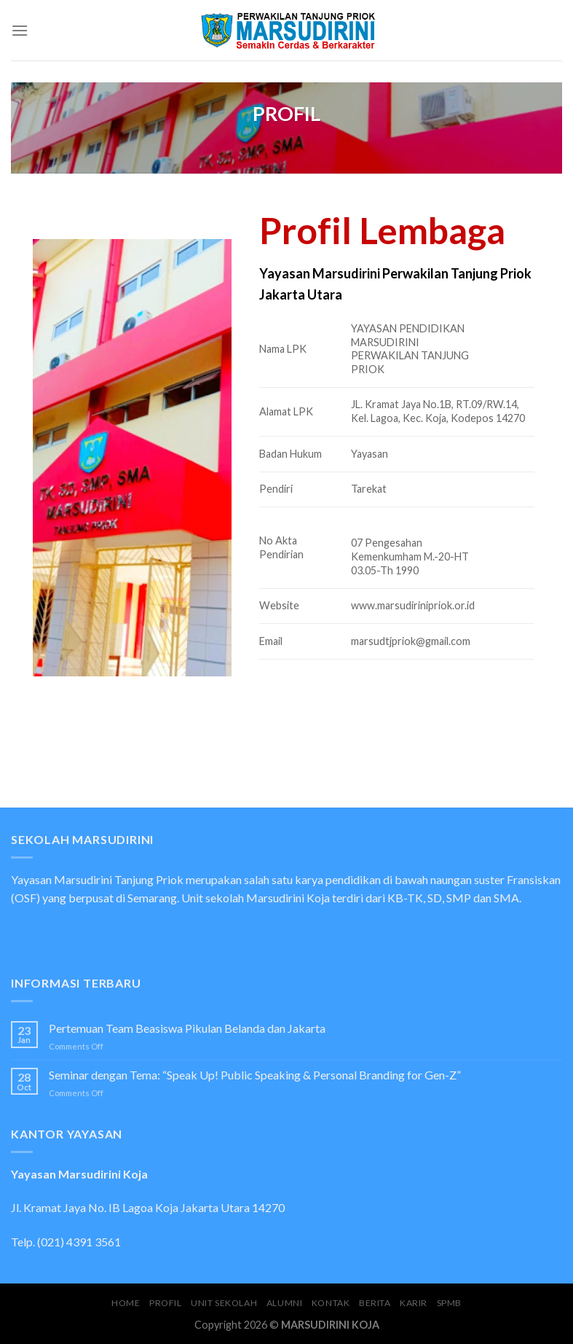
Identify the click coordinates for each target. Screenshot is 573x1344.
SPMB (449, 1302)
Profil (165, 1302)
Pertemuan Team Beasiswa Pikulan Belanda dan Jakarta (187, 1028)
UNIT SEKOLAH (224, 1302)
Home (125, 1302)
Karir (413, 1302)
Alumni (284, 1302)
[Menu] (19, 30)
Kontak (331, 1302)
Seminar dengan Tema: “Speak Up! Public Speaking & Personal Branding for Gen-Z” (255, 1075)
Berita (375, 1302)
